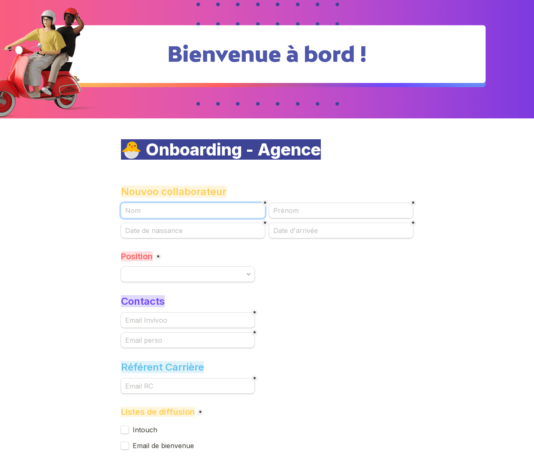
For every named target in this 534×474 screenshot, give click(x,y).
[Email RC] (187, 386)
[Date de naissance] (193, 230)
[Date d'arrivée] (341, 230)
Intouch (145, 430)
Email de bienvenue (163, 445)
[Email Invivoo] (187, 320)
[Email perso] (187, 340)
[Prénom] (341, 210)
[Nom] (193, 210)
